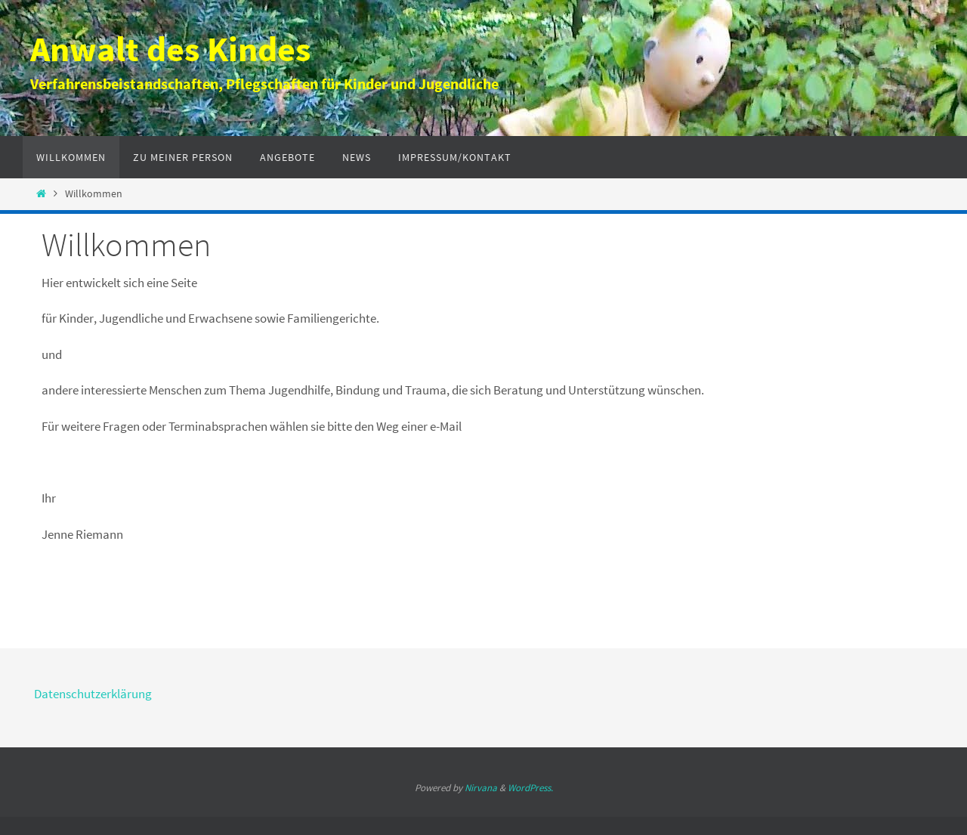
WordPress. (530, 787)
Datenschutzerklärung (93, 693)
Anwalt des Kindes (170, 49)
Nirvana (481, 787)
